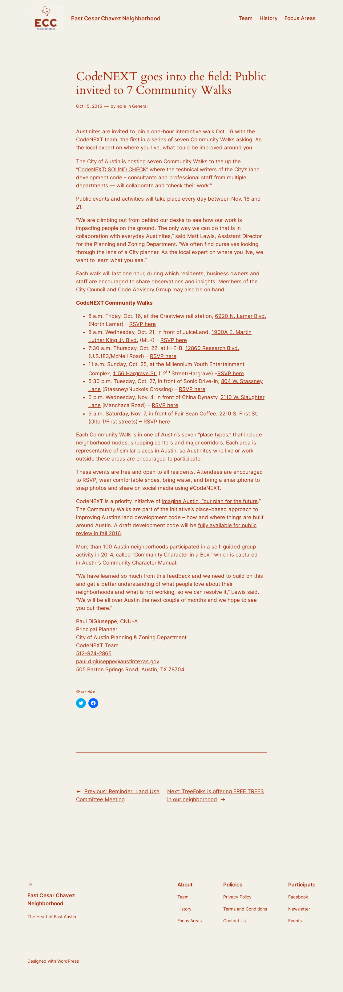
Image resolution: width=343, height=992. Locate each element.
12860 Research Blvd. (212, 348)
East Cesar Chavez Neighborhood (115, 18)
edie (121, 106)
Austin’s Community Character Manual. (130, 563)
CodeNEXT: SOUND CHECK (112, 169)
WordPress (68, 961)
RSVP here (142, 324)
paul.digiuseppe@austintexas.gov (117, 661)
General (139, 106)
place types (214, 434)
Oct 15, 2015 (89, 106)
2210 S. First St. (238, 414)
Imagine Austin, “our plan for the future (210, 501)
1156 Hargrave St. (135, 373)
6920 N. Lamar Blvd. (240, 316)
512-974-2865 (93, 653)
